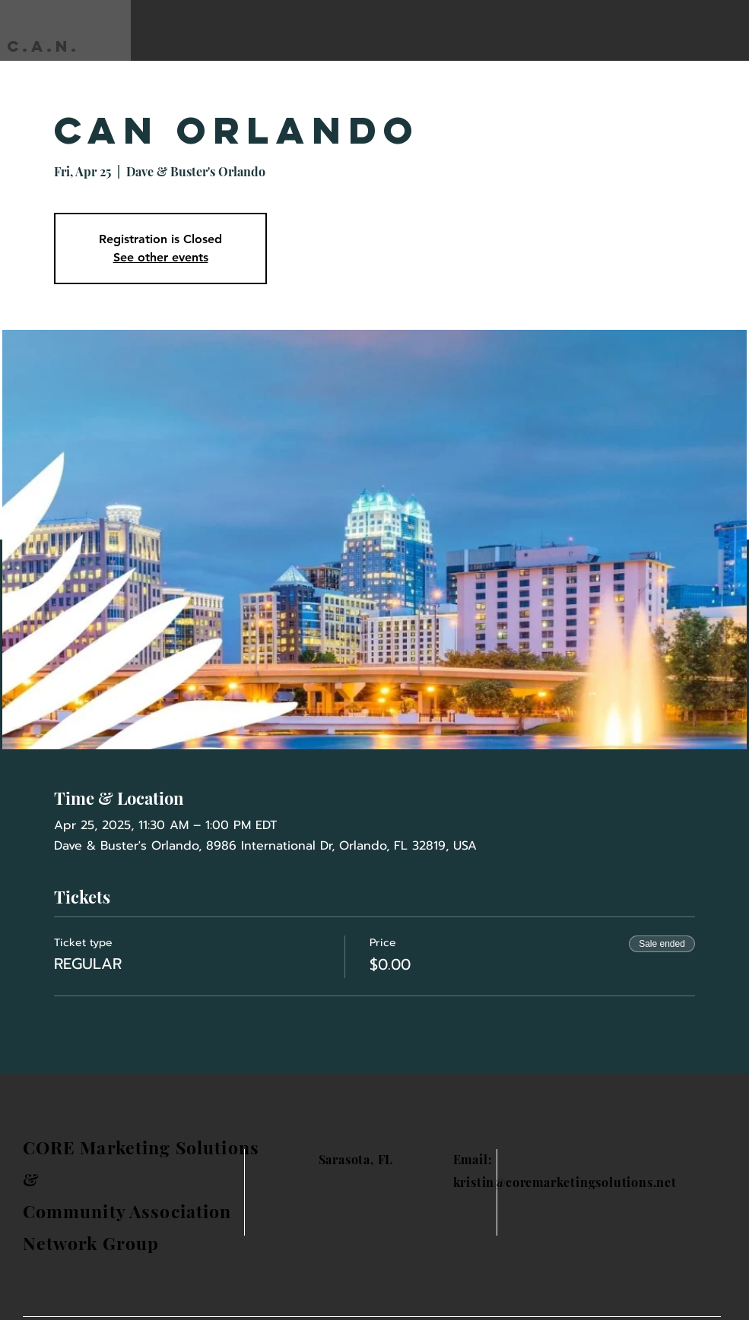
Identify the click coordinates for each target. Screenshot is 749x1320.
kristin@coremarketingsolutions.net (565, 1182)
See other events (160, 257)
